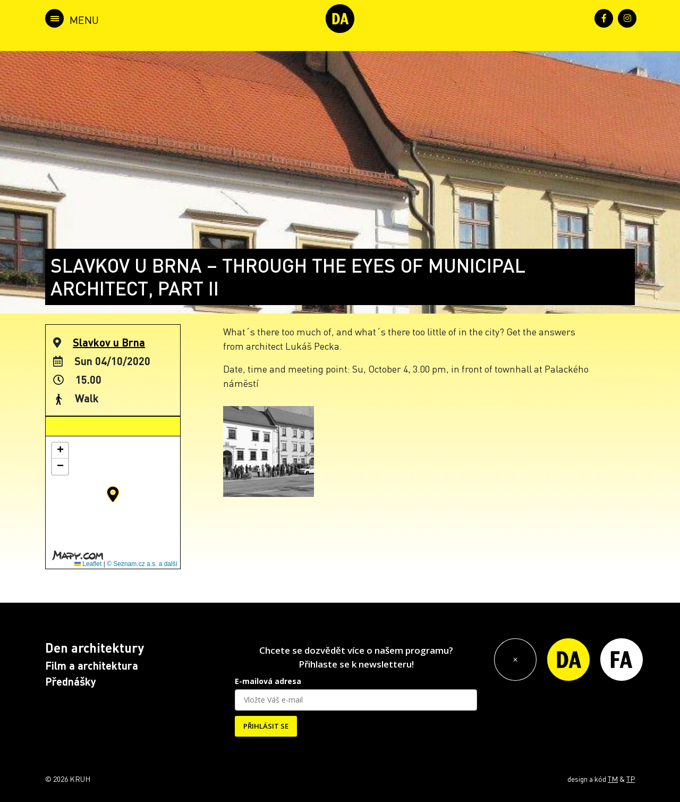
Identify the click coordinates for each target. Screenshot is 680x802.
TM (613, 778)
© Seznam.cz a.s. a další (142, 564)
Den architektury (94, 647)
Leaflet (87, 564)
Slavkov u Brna (109, 342)
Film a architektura (91, 665)
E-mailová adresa (268, 681)
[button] (113, 494)
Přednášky (70, 681)
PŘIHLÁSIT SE (265, 726)
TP (630, 778)
